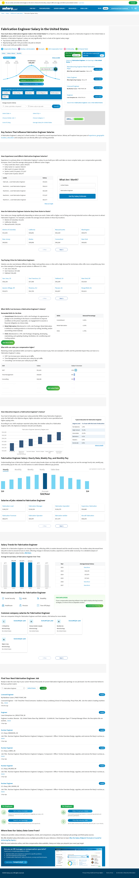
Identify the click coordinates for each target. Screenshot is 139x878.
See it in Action (78, 119)
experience (92, 135)
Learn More (81, 2)
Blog (99, 8)
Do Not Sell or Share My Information (125, 873)
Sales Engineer (72, 77)
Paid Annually (9, 58)
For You (33, 8)
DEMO (105, 8)
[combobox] (14, 106)
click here (27, 553)
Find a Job (84, 8)
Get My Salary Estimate (77, 196)
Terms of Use (109, 873)
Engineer (70, 95)
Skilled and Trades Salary (17, 13)
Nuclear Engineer (7, 730)
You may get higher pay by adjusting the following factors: (17, 89)
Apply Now (98, 69)
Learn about (16, 862)
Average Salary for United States (42, 122)
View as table (56, 58)
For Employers (45, 8)
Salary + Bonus (11, 53)
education (10, 138)
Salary (7, 13)
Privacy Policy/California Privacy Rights (93, 873)
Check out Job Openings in (84, 61)
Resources (73, 8)
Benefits (19, 53)
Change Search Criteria (9, 103)
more (6, 703)
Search (56, 106)
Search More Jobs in (85, 102)
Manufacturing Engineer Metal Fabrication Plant (81, 68)
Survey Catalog (60, 8)
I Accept (133, 3)
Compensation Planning (119, 8)
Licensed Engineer (73, 86)
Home (2, 13)
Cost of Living (6, 122)
